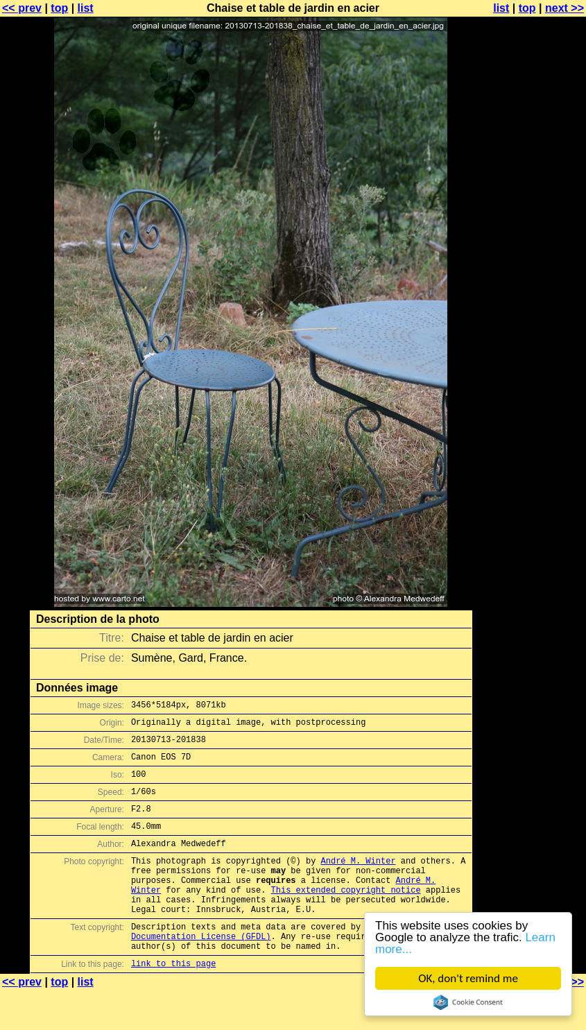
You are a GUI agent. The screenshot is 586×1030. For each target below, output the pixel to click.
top (59, 8)
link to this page (173, 1002)
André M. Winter (358, 881)
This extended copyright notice (346, 916)
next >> (564, 8)
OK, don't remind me (468, 978)
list (86, 8)
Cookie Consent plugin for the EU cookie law (468, 1002)
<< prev (22, 8)
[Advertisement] (529, 343)
